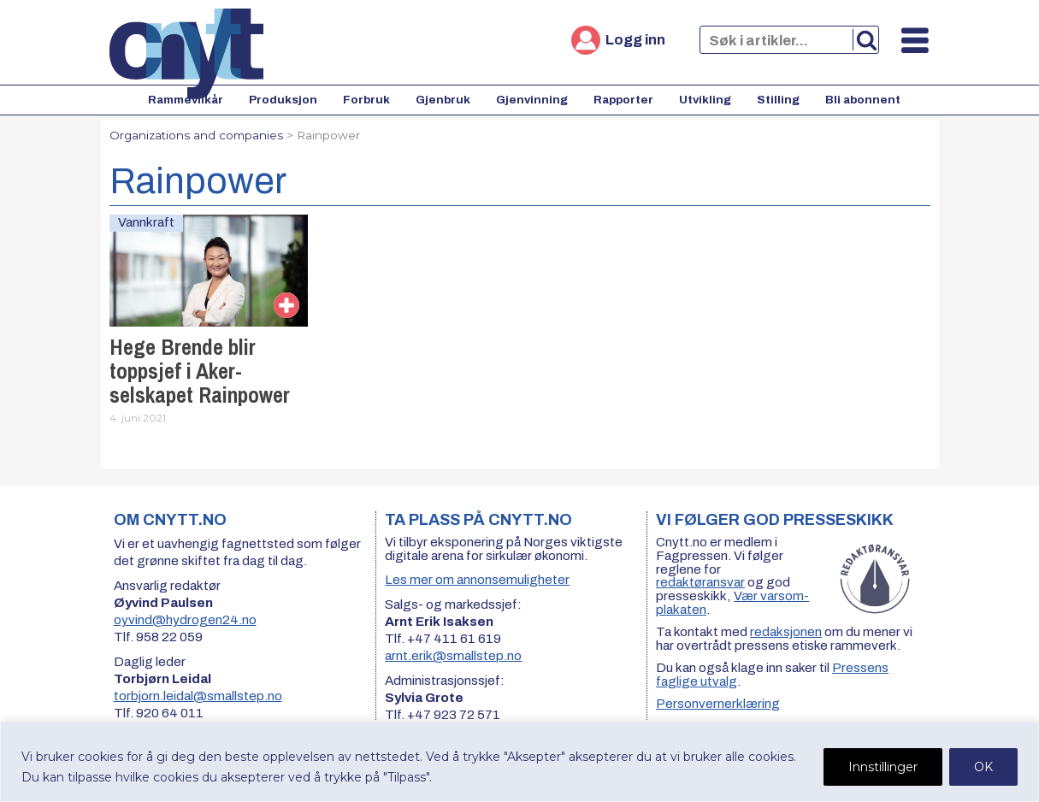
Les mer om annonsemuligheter (477, 580)
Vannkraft (146, 222)
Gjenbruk (443, 99)
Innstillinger (883, 767)
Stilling (778, 99)
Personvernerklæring (718, 704)
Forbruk (366, 99)
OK (983, 767)
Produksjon (283, 99)
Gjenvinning (532, 99)
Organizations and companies (196, 135)
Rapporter (623, 99)
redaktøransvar (700, 582)
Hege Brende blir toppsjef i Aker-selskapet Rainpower (199, 371)
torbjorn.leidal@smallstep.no (198, 696)
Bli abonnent (862, 99)
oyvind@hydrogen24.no (185, 620)
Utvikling (705, 99)
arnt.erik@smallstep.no (453, 656)
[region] (519, 761)
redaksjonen (786, 632)
